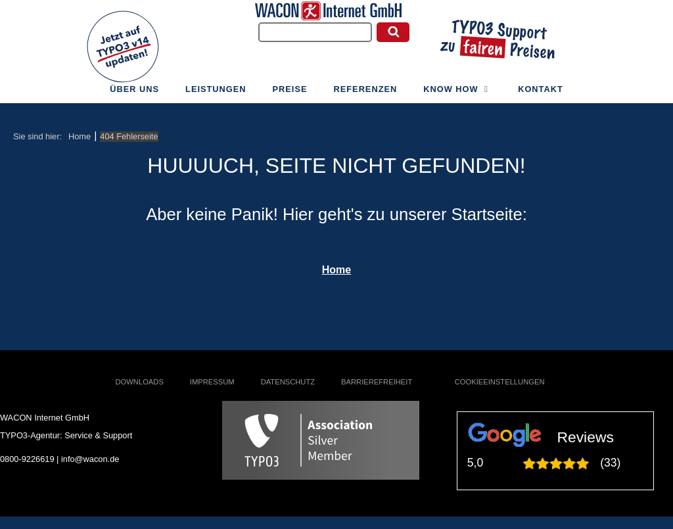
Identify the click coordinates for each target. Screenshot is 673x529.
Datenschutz (288, 382)
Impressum (212, 382)
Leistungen (215, 94)
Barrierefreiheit (376, 382)
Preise (290, 94)
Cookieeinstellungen (500, 382)
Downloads (140, 382)
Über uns (134, 94)
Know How (457, 94)
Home (336, 269)
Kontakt (540, 94)
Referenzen (366, 94)
